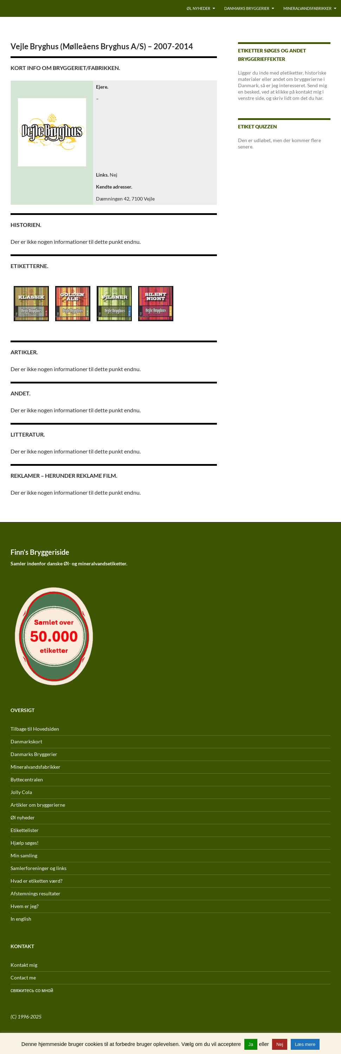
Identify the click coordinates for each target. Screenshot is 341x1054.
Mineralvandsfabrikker (307, 8)
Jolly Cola (21, 792)
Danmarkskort (26, 741)
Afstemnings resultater (35, 893)
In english (21, 919)
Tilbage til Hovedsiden (35, 729)
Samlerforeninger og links (38, 868)
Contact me (23, 977)
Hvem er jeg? (25, 906)
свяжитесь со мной (32, 990)
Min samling (24, 855)
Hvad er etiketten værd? (37, 881)
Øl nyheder (198, 8)
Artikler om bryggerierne (38, 805)
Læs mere (305, 1044)
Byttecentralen (27, 779)
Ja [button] (251, 1044)
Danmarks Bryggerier (246, 8)
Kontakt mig (24, 965)
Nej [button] (279, 1044)
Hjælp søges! (25, 843)
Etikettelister (25, 830)
